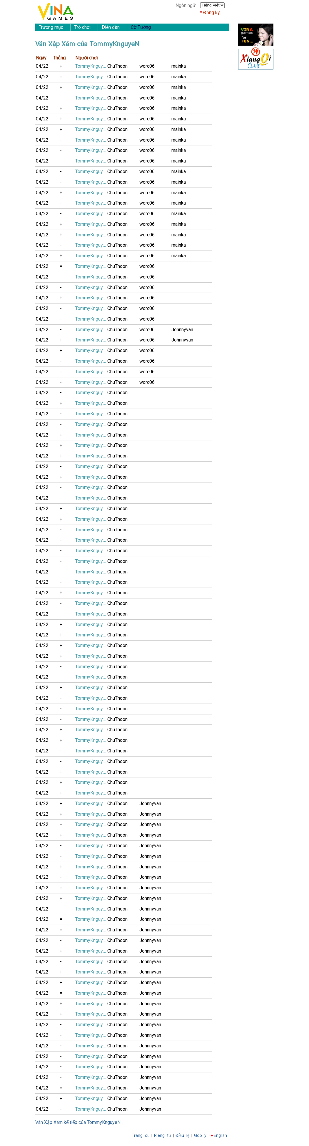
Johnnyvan (182, 329)
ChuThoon (117, 66)
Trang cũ (141, 1135)
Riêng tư (162, 1135)
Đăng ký (211, 12)
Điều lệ (183, 1135)
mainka (178, 66)
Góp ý (200, 1135)
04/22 (42, 66)
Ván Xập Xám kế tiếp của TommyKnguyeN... (79, 1122)
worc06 (147, 66)
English (220, 1135)
